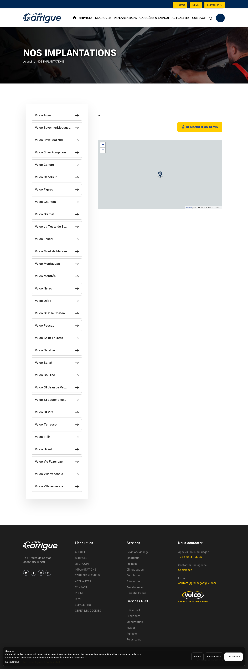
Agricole (132, 634)
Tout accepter (233, 656)
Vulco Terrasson (57, 424)
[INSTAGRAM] (48, 573)
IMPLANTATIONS (125, 17)
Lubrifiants (133, 616)
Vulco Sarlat (57, 362)
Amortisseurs (135, 587)
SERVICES (85, 17)
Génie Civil (133, 610)
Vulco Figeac (57, 189)
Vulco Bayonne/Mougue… (57, 127)
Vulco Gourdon (57, 202)
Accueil (28, 62)
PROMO (180, 5)
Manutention (135, 622)
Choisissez (185, 570)
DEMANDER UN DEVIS (200, 127)
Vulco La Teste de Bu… (57, 226)
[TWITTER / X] (26, 573)
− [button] (103, 150)
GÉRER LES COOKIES (88, 611)
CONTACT (199, 17)
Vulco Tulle (57, 437)
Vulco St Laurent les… (57, 400)
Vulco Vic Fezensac (57, 461)
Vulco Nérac (57, 288)
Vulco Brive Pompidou (57, 152)
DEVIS (195, 5)
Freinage (132, 564)
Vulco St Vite (57, 412)
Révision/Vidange (138, 552)
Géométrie (133, 581)
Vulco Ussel (57, 449)
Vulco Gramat (57, 214)
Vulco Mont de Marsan (57, 251)
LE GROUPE (103, 17)
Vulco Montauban (57, 263)
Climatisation (135, 570)
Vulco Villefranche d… (57, 474)
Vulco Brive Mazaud (57, 140)
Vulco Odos (57, 301)
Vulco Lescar (57, 239)
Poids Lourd (134, 640)
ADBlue (131, 628)
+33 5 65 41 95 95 (190, 557)
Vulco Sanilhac (57, 350)
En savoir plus (12, 662)
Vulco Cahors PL (57, 177)
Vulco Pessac (57, 325)
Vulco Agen (57, 115)
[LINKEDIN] (41, 573)
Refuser (197, 656)
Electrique (133, 558)
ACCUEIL (80, 552)
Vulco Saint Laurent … (57, 338)
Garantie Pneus (136, 593)
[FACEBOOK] (33, 573)
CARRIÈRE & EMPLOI (154, 17)
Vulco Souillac (57, 375)
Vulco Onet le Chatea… (57, 313)
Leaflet (189, 208)
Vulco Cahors (57, 165)
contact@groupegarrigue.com (197, 583)
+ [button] (103, 145)
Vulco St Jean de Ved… (57, 387)
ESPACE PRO (214, 5)
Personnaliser (214, 656)
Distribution (134, 575)
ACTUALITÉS (180, 17)
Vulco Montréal (57, 276)
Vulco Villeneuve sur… (57, 486)
